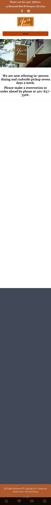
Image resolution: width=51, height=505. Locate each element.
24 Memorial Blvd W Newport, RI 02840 (25, 6)
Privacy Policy (31, 492)
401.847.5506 (24, 2)
